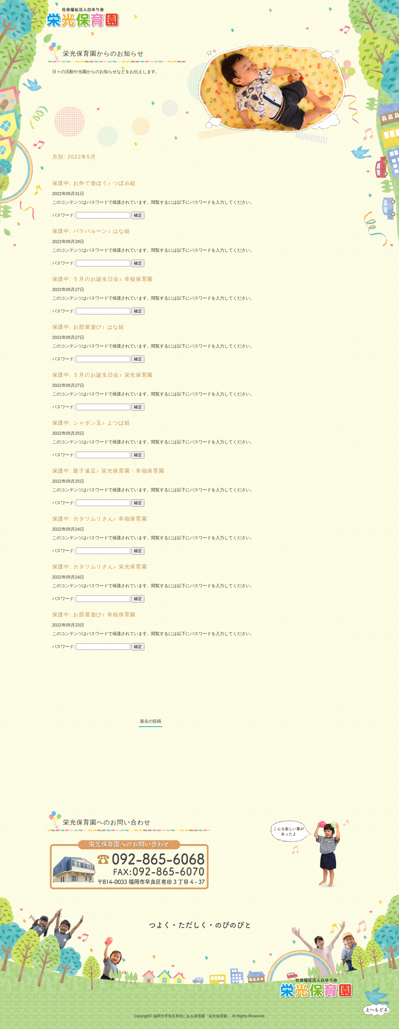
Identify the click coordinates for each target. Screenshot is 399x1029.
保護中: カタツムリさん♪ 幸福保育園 (99, 519)
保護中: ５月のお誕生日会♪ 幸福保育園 (102, 279)
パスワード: (91, 215)
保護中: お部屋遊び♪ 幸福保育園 (94, 615)
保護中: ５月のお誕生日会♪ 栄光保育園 (102, 375)
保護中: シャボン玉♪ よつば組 (91, 423)
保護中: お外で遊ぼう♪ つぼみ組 (94, 183)
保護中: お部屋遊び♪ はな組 (88, 327)
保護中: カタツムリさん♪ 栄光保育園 (99, 567)
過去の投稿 (150, 721)
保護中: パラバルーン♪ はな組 (91, 231)
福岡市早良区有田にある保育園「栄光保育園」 (192, 1016)
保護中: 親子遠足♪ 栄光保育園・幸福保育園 (108, 471)
